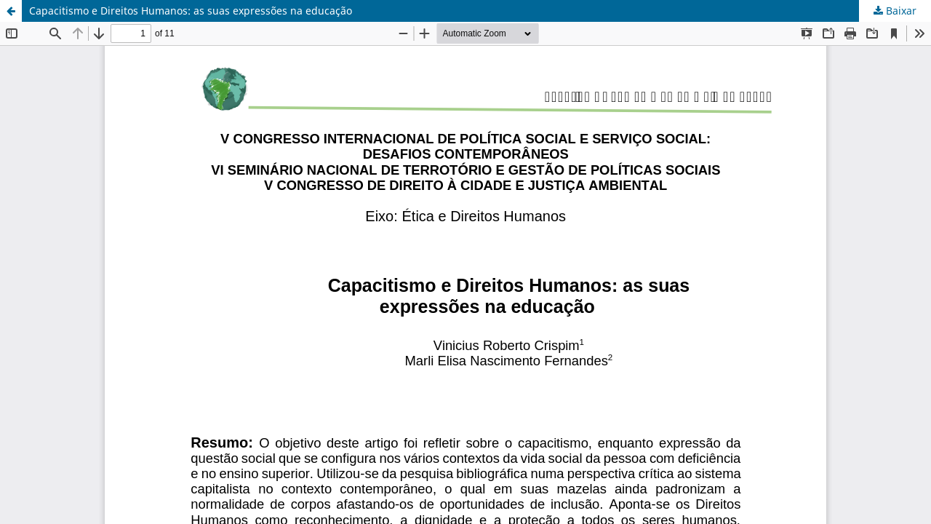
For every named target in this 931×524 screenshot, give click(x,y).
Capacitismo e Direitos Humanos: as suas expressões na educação (190, 10)
